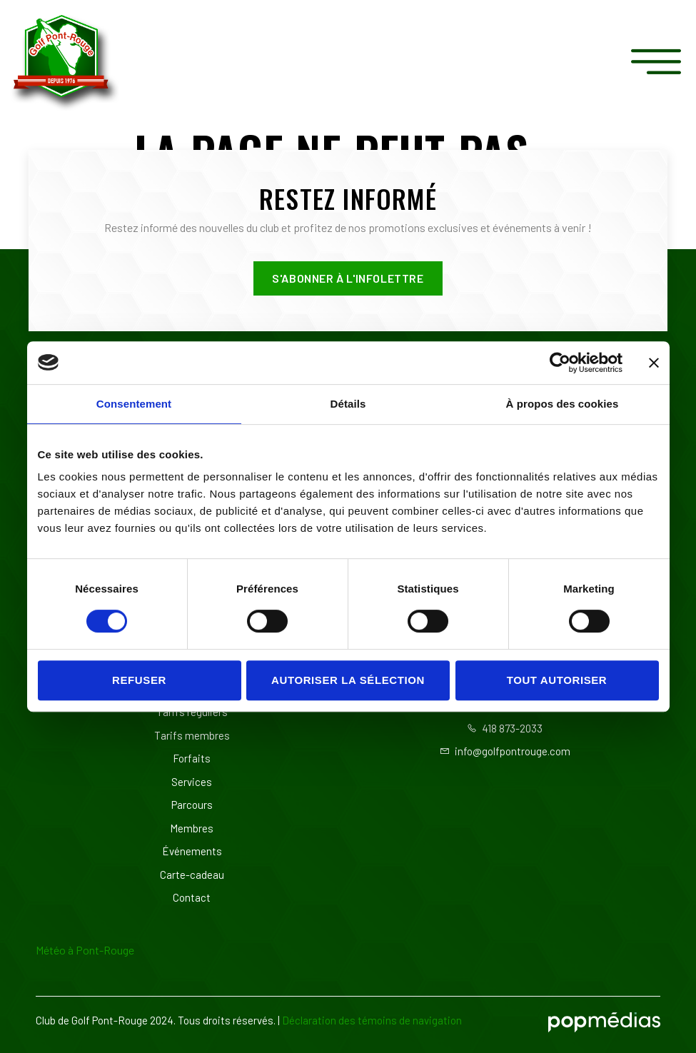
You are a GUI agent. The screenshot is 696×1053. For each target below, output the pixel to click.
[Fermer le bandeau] (654, 363)
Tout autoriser (557, 680)
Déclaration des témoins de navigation (372, 1020)
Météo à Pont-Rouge (85, 950)
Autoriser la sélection (348, 680)
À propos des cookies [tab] (562, 404)
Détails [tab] (348, 404)
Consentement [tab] (133, 404)
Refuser (139, 680)
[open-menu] (660, 62)
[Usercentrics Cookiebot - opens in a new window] (560, 362)
